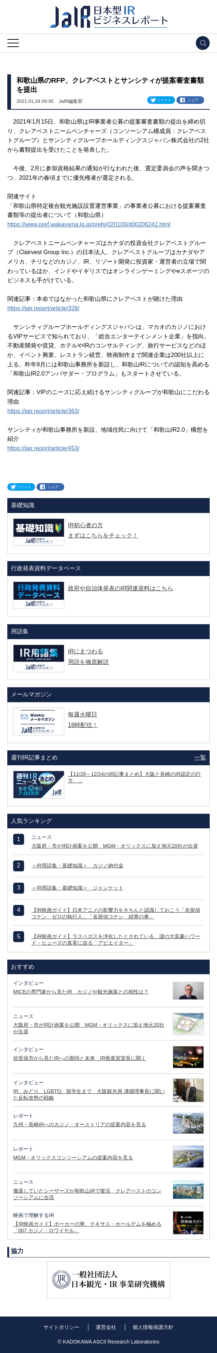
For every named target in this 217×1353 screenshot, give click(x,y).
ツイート (164, 100)
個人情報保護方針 (153, 1327)
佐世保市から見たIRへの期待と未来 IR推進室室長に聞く (79, 1058)
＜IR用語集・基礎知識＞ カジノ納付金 (77, 865)
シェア (192, 100)
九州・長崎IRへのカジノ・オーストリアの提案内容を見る (79, 1124)
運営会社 (106, 1327)
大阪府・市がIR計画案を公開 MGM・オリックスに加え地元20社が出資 (114, 846)
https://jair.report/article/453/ (43, 448)
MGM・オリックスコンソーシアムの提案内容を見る (73, 1157)
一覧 (200, 757)
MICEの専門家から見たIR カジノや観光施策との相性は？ (81, 992)
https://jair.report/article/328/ (43, 308)
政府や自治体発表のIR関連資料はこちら (120, 588)
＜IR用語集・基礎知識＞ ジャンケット (77, 888)
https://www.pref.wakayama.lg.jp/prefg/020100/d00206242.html (89, 224)
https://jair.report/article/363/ (43, 411)
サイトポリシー (61, 1327)
